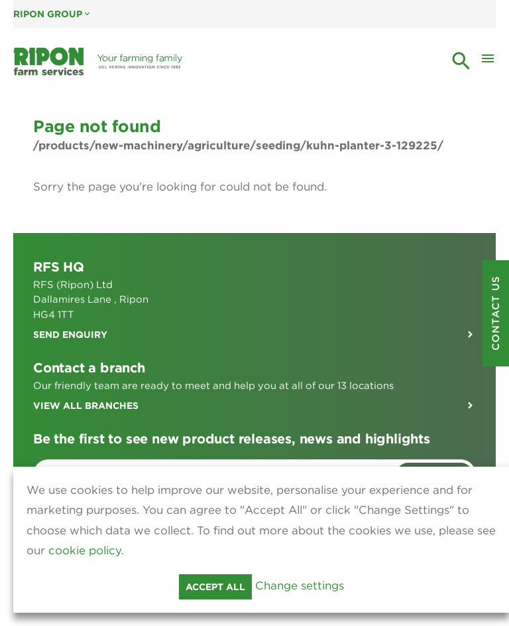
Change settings (299, 585)
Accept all (215, 587)
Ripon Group (52, 14)
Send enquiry (70, 334)
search (461, 61)
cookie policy (84, 550)
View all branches (86, 405)
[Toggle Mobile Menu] (488, 61)
